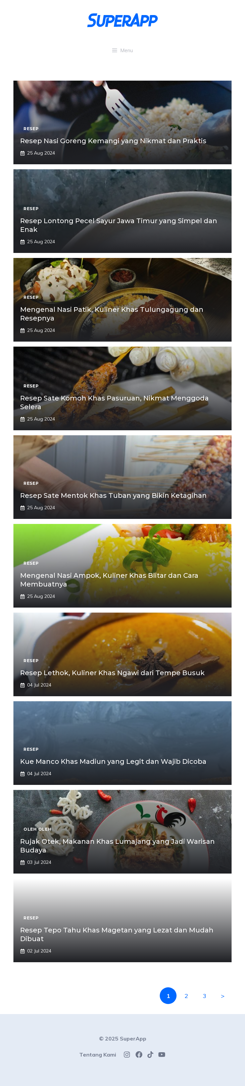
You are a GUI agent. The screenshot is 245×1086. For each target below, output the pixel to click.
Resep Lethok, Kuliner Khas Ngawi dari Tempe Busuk (112, 673)
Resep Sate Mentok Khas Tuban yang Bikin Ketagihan (113, 495)
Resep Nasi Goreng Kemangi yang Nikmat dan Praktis (113, 141)
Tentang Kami (97, 1054)
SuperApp (133, 1038)
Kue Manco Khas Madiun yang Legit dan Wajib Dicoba (113, 761)
